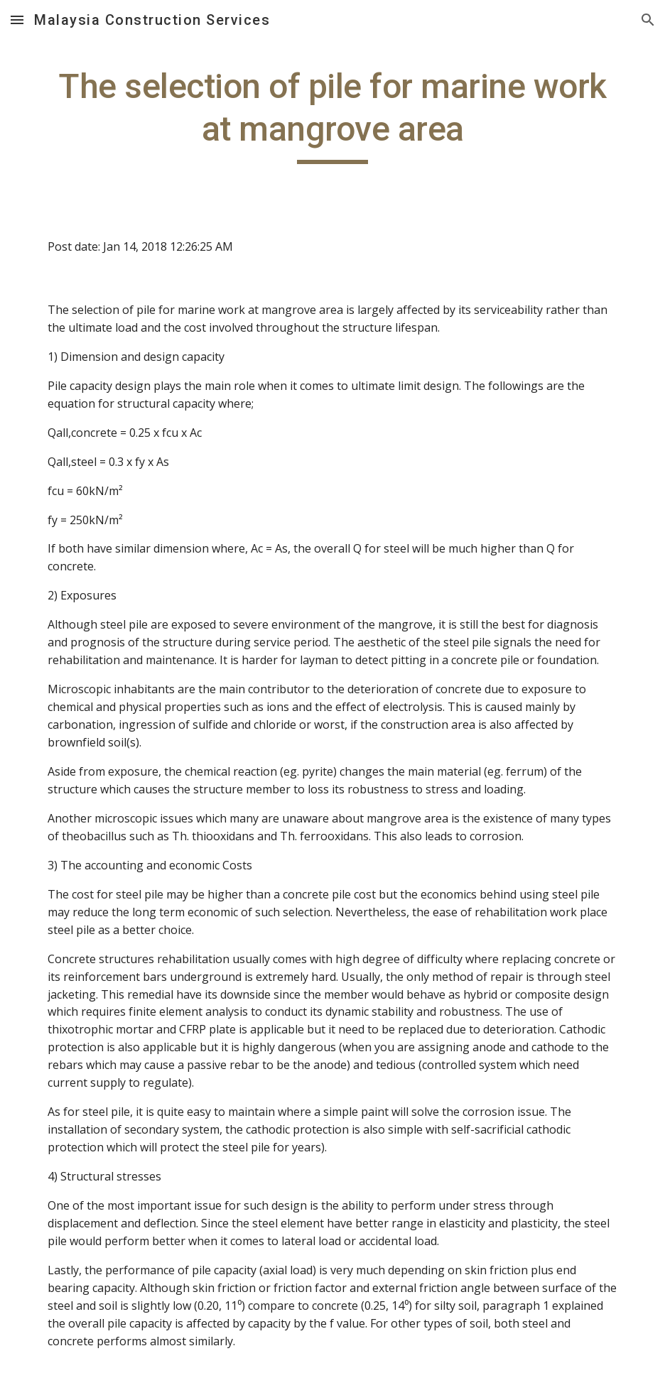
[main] (333, 115)
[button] (17, 19)
